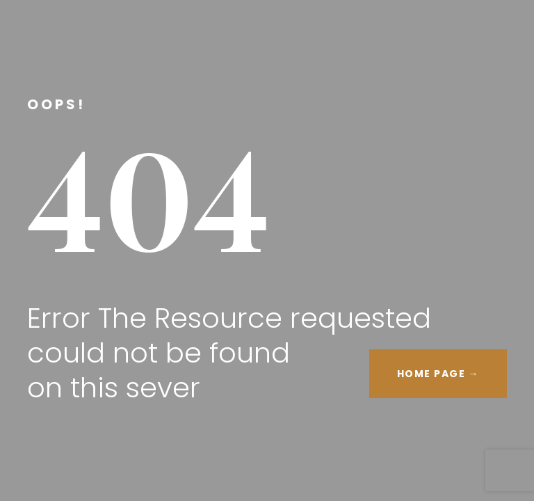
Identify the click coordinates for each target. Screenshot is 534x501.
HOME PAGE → (438, 374)
